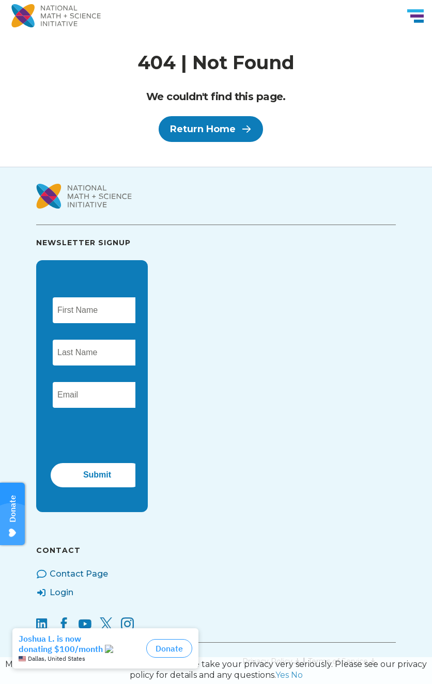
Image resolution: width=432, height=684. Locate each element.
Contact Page (72, 574)
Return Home (211, 129)
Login (54, 592)
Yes (282, 675)
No (297, 675)
